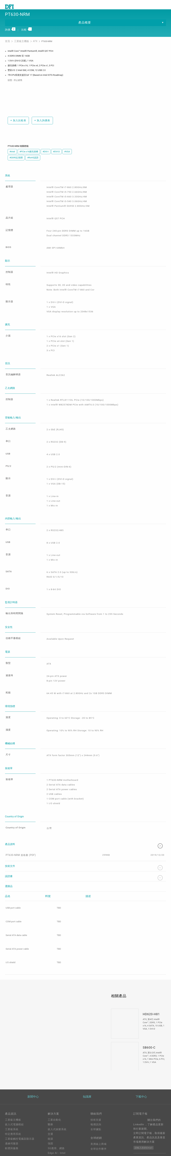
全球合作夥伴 (99, 1124)
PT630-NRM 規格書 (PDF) (21, 829)
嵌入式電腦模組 (14, 1099)
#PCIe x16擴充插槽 (29, 157)
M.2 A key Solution (59, 1146)
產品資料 (84, 818)
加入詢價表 (41, 126)
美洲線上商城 (99, 1119)
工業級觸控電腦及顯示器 (19, 1113)
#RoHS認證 (32, 163)
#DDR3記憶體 (16, 163)
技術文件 (84, 842)
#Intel (12, 157)
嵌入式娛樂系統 (57, 1103)
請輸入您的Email (143, 1122)
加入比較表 (17, 126)
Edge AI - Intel (56, 1127)
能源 (50, 1113)
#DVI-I (45, 157)
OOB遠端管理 (56, 1137)
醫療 (50, 1099)
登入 (93, 1140)
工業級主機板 (19, 47)
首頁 (7, 47)
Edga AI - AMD (57, 1132)
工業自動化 (54, 1094)
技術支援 (96, 1094)
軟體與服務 (11, 1122)
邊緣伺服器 (11, 1118)
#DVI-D (56, 157)
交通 (50, 1108)
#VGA (67, 157)
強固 (50, 1118)
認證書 (84, 852)
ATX (31, 47)
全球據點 (96, 1103)
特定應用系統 (13, 1108)
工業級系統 (11, 1103)
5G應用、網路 (56, 1122)
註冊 (93, 1144)
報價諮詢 (96, 1099)
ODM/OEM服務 (57, 1141)
